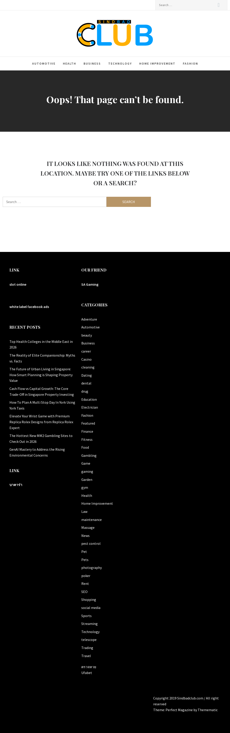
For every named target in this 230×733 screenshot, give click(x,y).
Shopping (88, 599)
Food (85, 447)
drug (84, 391)
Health (69, 63)
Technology (120, 63)
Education (89, 399)
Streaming (89, 623)
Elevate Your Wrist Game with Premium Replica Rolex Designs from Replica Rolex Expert (41, 422)
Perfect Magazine (179, 710)
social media (90, 607)
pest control (91, 543)
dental (86, 383)
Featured (88, 423)
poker (85, 575)
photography (91, 567)
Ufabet (86, 672)
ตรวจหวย (88, 667)
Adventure (89, 319)
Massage (88, 527)
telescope (89, 639)
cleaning (88, 367)
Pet (84, 551)
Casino (86, 359)
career (86, 351)
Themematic (208, 710)
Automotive (43, 63)
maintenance (91, 519)
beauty (86, 335)
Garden (86, 479)
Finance (87, 431)
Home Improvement (157, 63)
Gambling (89, 455)
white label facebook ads (29, 306)
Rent (85, 583)
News (85, 535)
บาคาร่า (15, 484)
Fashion (190, 63)
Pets (84, 559)
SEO (84, 591)
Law (84, 511)
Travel (86, 656)
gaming (87, 471)
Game (85, 463)
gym (84, 487)
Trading (87, 647)
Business (92, 63)
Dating (86, 375)
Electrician (89, 407)
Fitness (87, 439)
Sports (86, 615)
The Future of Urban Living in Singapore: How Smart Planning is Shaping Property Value (41, 375)
